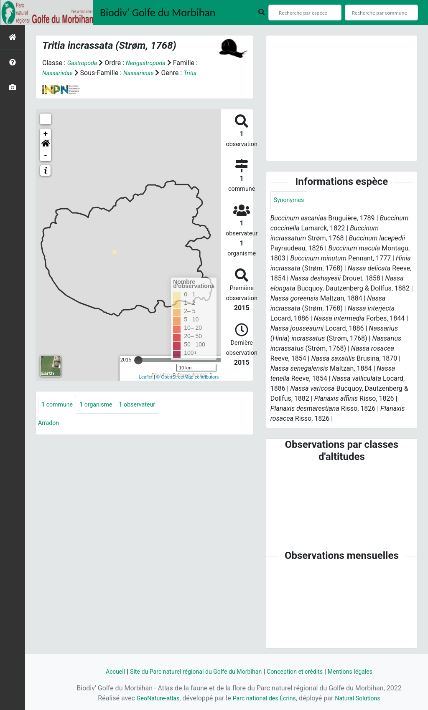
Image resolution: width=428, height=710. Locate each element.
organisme (102, 405)
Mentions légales (363, 671)
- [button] (45, 156)
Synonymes (291, 201)
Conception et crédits (302, 671)
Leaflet (146, 376)
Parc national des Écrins (264, 698)
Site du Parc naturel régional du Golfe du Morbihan (190, 671)
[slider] (138, 360)
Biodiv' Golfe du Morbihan (158, 12)
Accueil (100, 671)
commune (59, 405)
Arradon (50, 424)
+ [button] (45, 134)
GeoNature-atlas (151, 698)
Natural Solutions (364, 698)
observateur (147, 405)
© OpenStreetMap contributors (187, 376)
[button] (45, 144)
